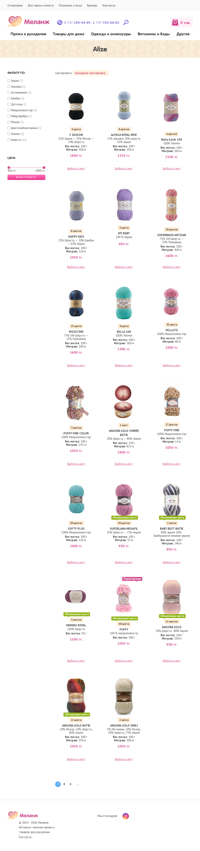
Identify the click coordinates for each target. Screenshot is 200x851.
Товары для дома (68, 34)
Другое (183, 34)
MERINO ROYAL (76, 625)
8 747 (77, 22)
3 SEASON (76, 135)
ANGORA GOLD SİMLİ (124, 725)
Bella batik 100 (171, 139)
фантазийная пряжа (24, 128)
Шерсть (16, 140)
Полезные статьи (70, 5)
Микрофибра (19, 116)
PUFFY (124, 629)
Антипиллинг (19, 92)
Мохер (15, 122)
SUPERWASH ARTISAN (171, 235)
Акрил (15, 81)
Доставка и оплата (41, 5)
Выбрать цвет (76, 168)
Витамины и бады (154, 34)
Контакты (108, 5)
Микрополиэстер (22, 110)
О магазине (15, 5)
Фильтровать (26, 177)
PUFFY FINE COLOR (76, 433)
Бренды (92, 5)
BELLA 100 (124, 332)
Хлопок (15, 134)
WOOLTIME (76, 332)
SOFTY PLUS (76, 528)
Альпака (16, 86)
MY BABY (124, 233)
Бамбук (15, 98)
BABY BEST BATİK (171, 528)
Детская (16, 104)
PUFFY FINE (171, 430)
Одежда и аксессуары (111, 34)
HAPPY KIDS (76, 236)
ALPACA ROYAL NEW (124, 135)
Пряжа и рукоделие (28, 34)
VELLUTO (172, 330)
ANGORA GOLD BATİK (76, 725)
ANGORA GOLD (171, 627)
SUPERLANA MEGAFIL (124, 528)
